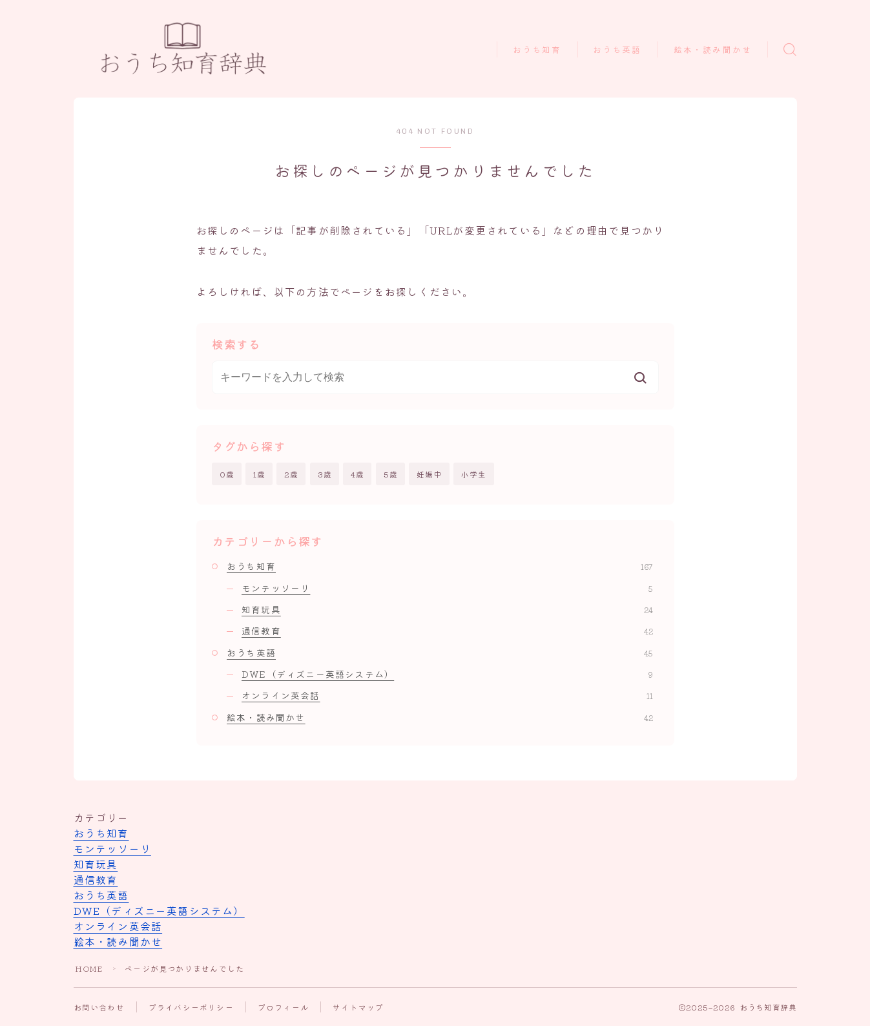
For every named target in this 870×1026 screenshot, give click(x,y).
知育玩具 (447, 609)
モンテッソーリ (447, 587)
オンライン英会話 (447, 695)
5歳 (391, 473)
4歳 (357, 473)
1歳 (259, 473)
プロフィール (283, 1006)
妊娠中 (429, 473)
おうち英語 (617, 50)
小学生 (474, 473)
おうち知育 (537, 50)
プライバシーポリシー (191, 1006)
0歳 (227, 473)
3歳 (325, 473)
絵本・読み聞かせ (713, 50)
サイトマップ (358, 1006)
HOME (89, 968)
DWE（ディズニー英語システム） (447, 673)
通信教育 (447, 631)
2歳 (291, 473)
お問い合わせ (99, 1006)
